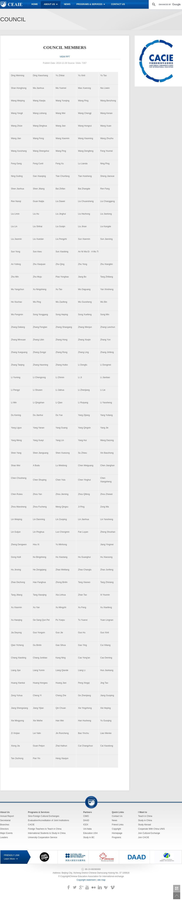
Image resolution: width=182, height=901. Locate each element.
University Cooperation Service (42, 837)
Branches (4, 824)
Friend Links (117, 824)
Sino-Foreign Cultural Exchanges (43, 816)
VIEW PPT (65, 56)
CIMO (86, 816)
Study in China (145, 820)
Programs (116, 837)
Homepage (117, 833)
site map (101, 880)
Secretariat (5, 820)
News (67, 4)
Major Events (6, 833)
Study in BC (88, 837)
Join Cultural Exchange (149, 833)
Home (34, 4)
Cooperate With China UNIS (151, 829)
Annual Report (7, 816)
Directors (4, 829)
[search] (170, 4)
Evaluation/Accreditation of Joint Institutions (48, 820)
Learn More (9, 859)
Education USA (90, 833)
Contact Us (117, 816)
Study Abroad (144, 824)
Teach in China (145, 816)
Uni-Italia (87, 829)
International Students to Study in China (46, 833)
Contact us (118, 4)
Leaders (4, 837)
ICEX (85, 824)
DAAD (86, 820)
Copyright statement (86, 880)
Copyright (116, 829)
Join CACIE (143, 837)
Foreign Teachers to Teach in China (44, 829)
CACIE (31, 824)
